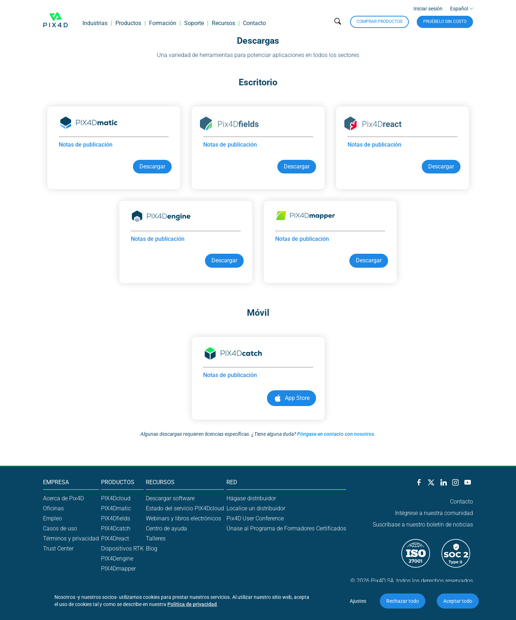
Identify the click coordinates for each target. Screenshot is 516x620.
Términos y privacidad (71, 538)
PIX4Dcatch (115, 528)
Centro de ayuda (166, 528)
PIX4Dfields (115, 518)
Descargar (152, 166)
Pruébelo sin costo (445, 21)
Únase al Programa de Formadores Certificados (286, 528)
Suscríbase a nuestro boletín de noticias (423, 524)
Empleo (52, 518)
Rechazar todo (402, 601)
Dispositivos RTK (122, 548)
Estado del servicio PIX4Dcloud (185, 508)
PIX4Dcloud (115, 498)
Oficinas (53, 508)
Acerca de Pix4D (63, 498)
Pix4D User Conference (255, 518)
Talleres (156, 538)
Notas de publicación (86, 144)
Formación (162, 23)
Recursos (223, 23)
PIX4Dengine (117, 558)
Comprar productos (379, 21)
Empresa (56, 482)
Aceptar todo (457, 601)
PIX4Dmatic (116, 508)
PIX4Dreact (115, 538)
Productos (128, 23)
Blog (151, 548)
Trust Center (58, 548)
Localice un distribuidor (255, 508)
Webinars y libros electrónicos (183, 518)
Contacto (254, 23)
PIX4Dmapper (118, 568)
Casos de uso (60, 528)
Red (231, 482)
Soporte (194, 23)
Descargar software (170, 498)
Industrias (95, 23)
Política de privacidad (192, 604)
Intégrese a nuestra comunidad (434, 513)
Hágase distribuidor (251, 498)
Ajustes (358, 601)
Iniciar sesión (428, 8)
